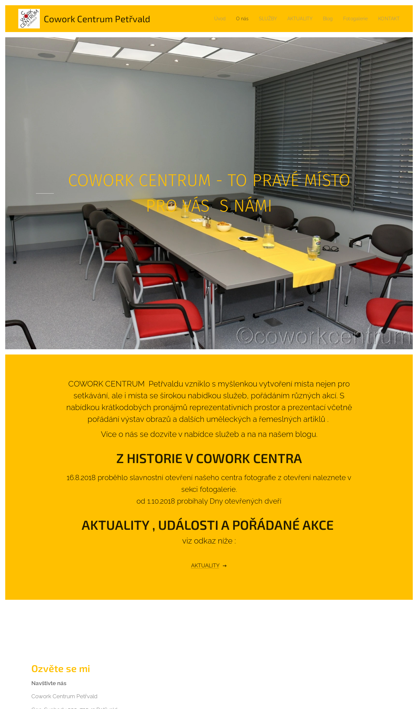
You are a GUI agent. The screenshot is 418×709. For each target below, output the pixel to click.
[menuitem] (210, 18)
